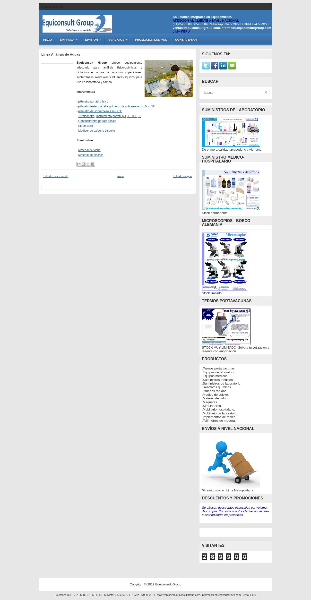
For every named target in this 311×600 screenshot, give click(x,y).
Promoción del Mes (151, 40)
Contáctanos (186, 40)
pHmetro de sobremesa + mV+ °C (100, 111)
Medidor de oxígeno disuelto (96, 130)
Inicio (47, 40)
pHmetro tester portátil (92, 106)
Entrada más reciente (55, 176)
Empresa (70, 38)
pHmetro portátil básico (93, 101)
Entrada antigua (182, 176)
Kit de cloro (85, 126)
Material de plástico (90, 155)
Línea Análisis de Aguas (60, 54)
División (94, 38)
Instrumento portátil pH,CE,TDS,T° (118, 116)
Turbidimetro (86, 116)
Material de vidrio (89, 150)
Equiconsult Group (168, 584)
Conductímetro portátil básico (97, 121)
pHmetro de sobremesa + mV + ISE (132, 106)
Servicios (120, 38)
